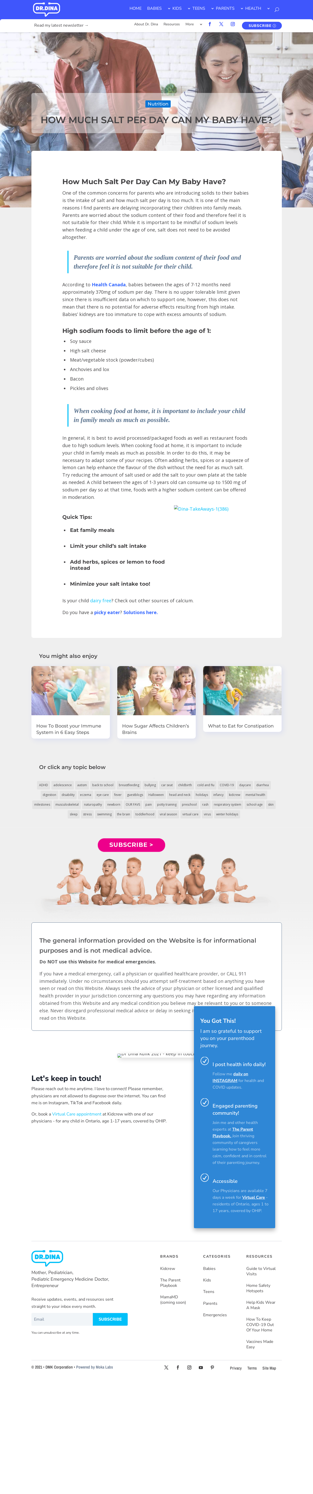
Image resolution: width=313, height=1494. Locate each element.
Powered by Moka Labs (94, 1367)
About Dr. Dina (146, 25)
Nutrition (158, 104)
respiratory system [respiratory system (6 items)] (227, 804)
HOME (136, 8)
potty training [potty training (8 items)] (167, 804)
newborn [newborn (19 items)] (113, 804)
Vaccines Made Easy (259, 1344)
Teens (208, 1292)
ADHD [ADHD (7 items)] (43, 785)
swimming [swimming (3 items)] (104, 814)
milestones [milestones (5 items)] (42, 804)
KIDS (177, 8)
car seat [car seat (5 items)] (167, 785)
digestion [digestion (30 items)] (49, 795)
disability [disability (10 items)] (68, 795)
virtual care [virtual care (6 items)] (190, 814)
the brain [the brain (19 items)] (123, 814)
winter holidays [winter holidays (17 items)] (227, 814)
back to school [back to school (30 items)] (102, 785)
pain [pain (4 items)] (148, 804)
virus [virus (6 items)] (207, 814)
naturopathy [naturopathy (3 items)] (93, 804)
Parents (210, 1303)
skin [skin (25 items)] (271, 804)
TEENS (198, 8)
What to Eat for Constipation (241, 726)
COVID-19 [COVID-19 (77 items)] (227, 785)
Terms (252, 1368)
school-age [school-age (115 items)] (255, 804)
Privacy (236, 1368)
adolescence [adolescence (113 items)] (62, 785)
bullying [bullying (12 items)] (150, 785)
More (190, 25)
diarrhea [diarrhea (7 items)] (262, 785)
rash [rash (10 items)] (205, 804)
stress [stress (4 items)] (87, 814)
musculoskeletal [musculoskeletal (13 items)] (67, 804)
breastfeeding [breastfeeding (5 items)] (129, 785)
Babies (209, 1268)
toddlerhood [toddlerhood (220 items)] (144, 814)
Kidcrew (167, 1268)
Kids (207, 1280)
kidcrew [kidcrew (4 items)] (234, 795)
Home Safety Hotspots (258, 1288)
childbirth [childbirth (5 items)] (185, 785)
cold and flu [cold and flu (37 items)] (205, 785)
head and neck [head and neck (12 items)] (179, 795)
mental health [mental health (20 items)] (255, 795)
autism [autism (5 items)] (82, 785)
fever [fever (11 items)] (118, 795)
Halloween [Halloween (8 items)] (156, 795)
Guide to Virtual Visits (261, 1271)
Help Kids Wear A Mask (260, 1305)
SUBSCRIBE (260, 25)
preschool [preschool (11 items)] (189, 804)
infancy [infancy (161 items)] (218, 795)
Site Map (269, 1368)
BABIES (154, 8)
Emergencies (215, 1315)
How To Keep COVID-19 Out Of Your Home (260, 1325)
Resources (172, 25)
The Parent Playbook (170, 1283)
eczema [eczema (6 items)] (85, 795)
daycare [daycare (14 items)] (245, 785)
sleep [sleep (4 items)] (74, 814)
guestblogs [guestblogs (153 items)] (135, 795)
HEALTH (253, 8)
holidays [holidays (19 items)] (202, 795)
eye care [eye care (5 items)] (103, 795)
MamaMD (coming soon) (173, 1300)
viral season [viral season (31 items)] (168, 814)
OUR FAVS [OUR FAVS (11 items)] (133, 804)
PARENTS (225, 8)
